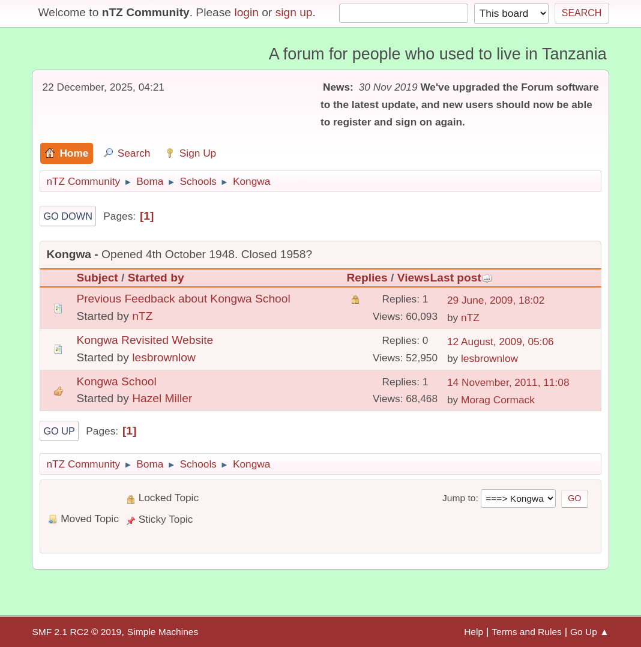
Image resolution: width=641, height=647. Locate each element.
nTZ (142, 316)
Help (473, 632)
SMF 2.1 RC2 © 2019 (76, 632)
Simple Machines (162, 632)
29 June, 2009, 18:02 (495, 300)
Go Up (59, 431)
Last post (461, 277)
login (246, 12)
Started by (156, 277)
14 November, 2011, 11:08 (508, 382)
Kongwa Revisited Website (144, 340)
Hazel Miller (162, 398)
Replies (366, 277)
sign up (294, 12)
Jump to (458, 498)
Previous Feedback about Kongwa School (183, 298)
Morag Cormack (498, 400)
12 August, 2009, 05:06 (500, 342)
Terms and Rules (527, 632)
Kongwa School (116, 381)
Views (413, 277)
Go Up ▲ (589, 632)
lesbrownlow (164, 357)
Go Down (67, 216)
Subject (97, 277)
